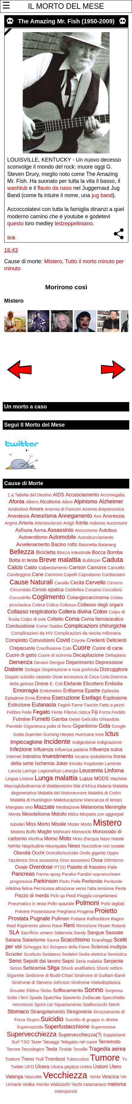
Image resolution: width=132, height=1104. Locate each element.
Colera (38, 604)
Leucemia (91, 770)
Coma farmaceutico (102, 619)
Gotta (18, 734)
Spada (35, 997)
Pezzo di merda (32, 895)
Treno (27, 1059)
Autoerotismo (32, 537)
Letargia (70, 770)
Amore (36, 509)
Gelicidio (89, 719)
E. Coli (56, 683)
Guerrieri (33, 734)
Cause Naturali (31, 582)
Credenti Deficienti (106, 640)
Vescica (110, 1076)
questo (15, 223)
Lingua (11, 778)
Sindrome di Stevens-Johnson (41, 982)
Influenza (43, 749)
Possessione (43, 911)
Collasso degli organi (100, 604)
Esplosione (115, 697)
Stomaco (18, 1011)
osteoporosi (66, 1091)
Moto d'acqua (86, 838)
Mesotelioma (36, 814)
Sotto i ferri (17, 997)
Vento (95, 1076)
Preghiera (66, 911)
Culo (66, 648)
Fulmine (21, 719)
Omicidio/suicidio (62, 853)
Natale (117, 838)
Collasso (67, 604)
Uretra (86, 1066)
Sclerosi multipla (109, 946)
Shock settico (110, 968)
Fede (27, 712)
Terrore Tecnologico (25, 1049)
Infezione (21, 749)
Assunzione (86, 530)
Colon (100, 612)
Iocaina (82, 756)
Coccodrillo (20, 597)
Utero (115, 1066)
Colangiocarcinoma (88, 597)
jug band (102, 195)
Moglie (44, 831)
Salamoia (63, 932)
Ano (97, 516)
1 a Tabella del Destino (29, 494)
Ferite (57, 712)
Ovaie (21, 867)
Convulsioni (42, 640)
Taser (36, 1041)
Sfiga (53, 968)
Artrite (81, 522)
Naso (105, 838)
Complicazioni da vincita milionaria (87, 633)
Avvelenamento (33, 544)
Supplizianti (114, 1034)
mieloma (116, 1084)
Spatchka (52, 997)
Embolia (113, 683)
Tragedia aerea (107, 1049)
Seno (15, 961)
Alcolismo (50, 501)
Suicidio (52, 1019)
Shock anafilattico (78, 968)
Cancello (115, 567)
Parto (64, 881)
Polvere (22, 911)
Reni (68, 925)
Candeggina (19, 574)
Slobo (45, 990)
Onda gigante (93, 853)
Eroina (43, 697)
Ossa (96, 860)
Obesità (22, 852)
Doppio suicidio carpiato (28, 676)
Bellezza (21, 551)
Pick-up (57, 895)
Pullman (60, 918)
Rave (57, 925)
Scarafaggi (101, 940)
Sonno (93, 990)
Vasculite (33, 1076)
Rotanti (118, 925)
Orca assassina (43, 860)
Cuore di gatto (21, 655)
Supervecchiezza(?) (80, 1034)
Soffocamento (68, 990)
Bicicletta (46, 552)
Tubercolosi (77, 1059)
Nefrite (14, 846)
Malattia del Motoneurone (62, 792)
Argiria (11, 523)
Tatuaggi (51, 1041)
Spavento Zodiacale (81, 997)
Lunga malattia (56, 778)
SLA (14, 932)
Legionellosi (49, 770)
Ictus (112, 733)
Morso (51, 838)
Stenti (114, 1004)
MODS (101, 778)
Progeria (85, 911)
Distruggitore (114, 669)
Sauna (53, 940)
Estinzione (19, 704)
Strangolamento (48, 1011)
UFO (29, 1066)
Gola (104, 726)
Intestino (31, 756)
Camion (77, 567)
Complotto (16, 640)
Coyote (78, 640)
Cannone (53, 574)
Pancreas (23, 874)
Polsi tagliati (112, 903)
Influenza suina (105, 749)
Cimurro (115, 582)
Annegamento (75, 516)
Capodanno (89, 574)
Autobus (108, 530)
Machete (118, 778)
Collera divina (74, 612)
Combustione (20, 626)
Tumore (105, 1057)
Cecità (77, 582)
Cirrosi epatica (47, 589)
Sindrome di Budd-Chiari (49, 975)
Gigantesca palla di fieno (47, 726)
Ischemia (44, 763)
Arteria (25, 522)
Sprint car (43, 1004)
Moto (65, 838)
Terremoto (109, 1041)
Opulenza (17, 860)
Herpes (67, 734)
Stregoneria (79, 1011)
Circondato (20, 589)
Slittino (32, 990)
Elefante (72, 683)
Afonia (16, 501)
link (11, 238)
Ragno (117, 918)
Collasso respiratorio (32, 612)
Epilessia (110, 690)
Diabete (14, 669)
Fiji (94, 712)
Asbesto (97, 523)
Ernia (30, 698)
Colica (52, 604)
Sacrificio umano (37, 932)
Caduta (112, 559)
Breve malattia (60, 559)
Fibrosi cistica (77, 712)
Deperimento (80, 662)
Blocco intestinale (74, 552)
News (74, 845)
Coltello (55, 619)
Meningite (115, 807)
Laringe (29, 770)
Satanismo (33, 939)
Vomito (42, 1084)
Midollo (59, 814)
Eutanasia (44, 705)
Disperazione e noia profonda (70, 669)
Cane (38, 574)
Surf (15, 1041)
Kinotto (76, 763)
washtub (17, 188)
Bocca (99, 552)
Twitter (17, 1066)
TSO (25, 1041)
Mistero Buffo (23, 831)
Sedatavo (51, 954)
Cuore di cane (107, 648)
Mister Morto (80, 824)
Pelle (76, 881)
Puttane (78, 918)
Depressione (109, 662)
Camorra (96, 567)
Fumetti (41, 719)
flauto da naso (55, 188)
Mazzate (44, 807)
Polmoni (87, 903)
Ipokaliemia (101, 756)
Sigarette (15, 975)
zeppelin (72, 223)
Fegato (41, 712)
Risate (104, 925)
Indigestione (84, 742)
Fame (77, 705)
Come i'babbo (49, 626)
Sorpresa (114, 990)
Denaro (41, 662)
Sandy (80, 932)
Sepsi (68, 961)
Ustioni (100, 1066)
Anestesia (18, 515)
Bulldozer (92, 560)
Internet (13, 756)
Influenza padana (71, 749)
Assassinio (61, 530)
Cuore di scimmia (55, 655)
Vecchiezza (65, 1075)
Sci (46, 947)
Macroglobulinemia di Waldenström (38, 786)
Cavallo (61, 582)
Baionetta (88, 544)
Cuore (82, 647)
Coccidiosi (112, 589)
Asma (40, 530)
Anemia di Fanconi (63, 509)
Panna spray (48, 874)
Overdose (41, 867)
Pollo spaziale (60, 903)
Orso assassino (75, 860)
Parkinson (46, 881)
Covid (63, 640)
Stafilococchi (95, 1004)
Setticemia (34, 968)
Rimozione (86, 925)
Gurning (51, 734)
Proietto (105, 910)
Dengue (56, 662)
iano (87, 223)
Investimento (57, 756)
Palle (112, 867)
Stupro (33, 1019)
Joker (62, 763)
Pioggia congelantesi (97, 895)
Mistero (53, 261)
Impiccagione (26, 742)
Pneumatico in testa (27, 903)
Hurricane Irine (89, 734)
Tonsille (80, 1049)
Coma (72, 619)
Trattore (12, 1059)
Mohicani (62, 831)
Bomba (115, 552)
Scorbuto (32, 954)
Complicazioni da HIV (32, 633)
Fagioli (64, 705)
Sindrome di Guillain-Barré (99, 975)
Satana (13, 939)
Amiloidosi (18, 509)
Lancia (14, 770)
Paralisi (69, 874)
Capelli (70, 574)
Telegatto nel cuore (79, 1041)
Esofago (91, 698)
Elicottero (93, 683)
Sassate (114, 932)
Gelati (74, 719)
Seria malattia (89, 961)
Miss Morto (38, 824)
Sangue (95, 932)
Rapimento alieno (34, 925)
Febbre (14, 712)
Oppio (112, 853)
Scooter (13, 954)
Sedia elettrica (92, 954)
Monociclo (81, 831)
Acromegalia (112, 494)
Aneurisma (44, 516)
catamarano (94, 1084)
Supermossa (103, 1027)
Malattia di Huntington (31, 799)
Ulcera (42, 1066)
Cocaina (93, 589)
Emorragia (25, 690)
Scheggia (32, 947)
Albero (32, 501)
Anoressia (113, 515)
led (58, 223)
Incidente (57, 741)
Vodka (28, 1084)
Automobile (62, 537)
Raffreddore (98, 918)
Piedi (71, 895)
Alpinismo (85, 501)
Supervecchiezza (31, 1034)
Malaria (104, 786)
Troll (39, 1059)
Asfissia (23, 530)
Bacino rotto (64, 544)
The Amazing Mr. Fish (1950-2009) (66, 21)
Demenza (20, 662)
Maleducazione (68, 799)
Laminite (113, 763)
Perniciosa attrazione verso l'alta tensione (74, 888)
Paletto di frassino (86, 867)
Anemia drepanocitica (103, 509)
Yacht (76, 1084)
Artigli (68, 523)
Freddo (118, 712)
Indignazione (109, 742)
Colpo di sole (33, 619)
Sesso (16, 968)
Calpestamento (53, 567)
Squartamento (67, 1004)
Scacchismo (75, 940)
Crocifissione (48, 648)
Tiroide (65, 1049)
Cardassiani (113, 574)
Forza (104, 712)
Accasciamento (82, 494)
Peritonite (92, 881)
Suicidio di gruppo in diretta (91, 1019)
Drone (41, 683)
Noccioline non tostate (102, 846)
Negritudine (33, 846)
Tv (124, 1059)
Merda (14, 814)
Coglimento (48, 597)
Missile (58, 824)
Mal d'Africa (84, 786)
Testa (52, 1049)
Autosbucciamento (95, 537)
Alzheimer (111, 501)
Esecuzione (66, 698)
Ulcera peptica (64, 1066)
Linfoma (114, 770)
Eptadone (14, 698)
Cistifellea (74, 589)
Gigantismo (85, 726)
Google (119, 726)
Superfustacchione (66, 1027)
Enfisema (73, 690)
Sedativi (70, 954)
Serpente (114, 961)
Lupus (86, 778)
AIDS (58, 494)
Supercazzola (30, 1027)
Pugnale (40, 918)
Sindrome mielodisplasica (95, 982)
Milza (73, 814)
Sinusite (17, 990)
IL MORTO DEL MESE (66, 6)
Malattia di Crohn (104, 792)
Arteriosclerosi (48, 523)
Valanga (14, 1076)
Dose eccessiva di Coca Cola (80, 676)
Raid (11, 925)
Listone (26, 778)
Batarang (107, 544)
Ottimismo (114, 860)
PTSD (60, 867)
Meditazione (68, 807)
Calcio (15, 567)
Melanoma (92, 807)
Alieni (67, 501)
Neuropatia (55, 846)
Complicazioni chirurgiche (95, 626)
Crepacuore (22, 648)
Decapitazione (88, 655)
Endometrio (51, 690)
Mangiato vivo (19, 807)
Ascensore (117, 523)
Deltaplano (115, 655)
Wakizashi (60, 1084)
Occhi (38, 852)
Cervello (95, 582)
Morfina (35, 838)
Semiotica (117, 954)
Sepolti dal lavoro (42, 961)
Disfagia (33, 669)
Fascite (91, 705)
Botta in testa (23, 560)
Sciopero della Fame (70, 947)
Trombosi (55, 1059)
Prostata (18, 918)
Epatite (92, 690)
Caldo (30, 567)
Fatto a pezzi (111, 705)
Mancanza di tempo (103, 799)
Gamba (59, 719)
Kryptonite (94, 763)
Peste (120, 888)
